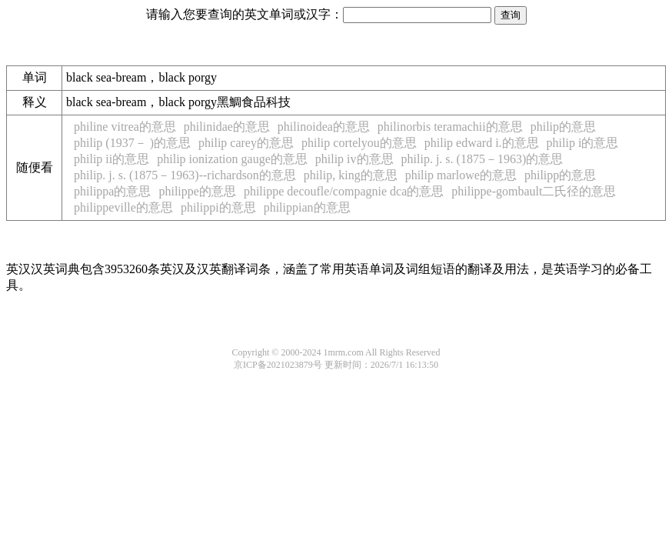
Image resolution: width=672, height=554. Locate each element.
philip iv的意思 (354, 158)
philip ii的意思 (111, 158)
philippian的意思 (307, 207)
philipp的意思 (560, 175)
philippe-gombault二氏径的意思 (533, 191)
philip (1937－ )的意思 (132, 142)
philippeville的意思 (123, 207)
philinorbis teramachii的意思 (450, 126)
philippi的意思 (218, 207)
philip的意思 (563, 126)
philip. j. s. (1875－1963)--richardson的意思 (185, 175)
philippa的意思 (112, 191)
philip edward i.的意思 (481, 142)
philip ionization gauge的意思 (232, 158)
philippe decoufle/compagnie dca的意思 (344, 191)
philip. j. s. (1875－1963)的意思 (482, 158)
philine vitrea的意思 (125, 126)
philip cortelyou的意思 (359, 142)
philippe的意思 (196, 191)
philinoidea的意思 (324, 126)
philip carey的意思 (246, 142)
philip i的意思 (583, 142)
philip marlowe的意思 (461, 175)
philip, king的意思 (351, 175)
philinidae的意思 (227, 126)
